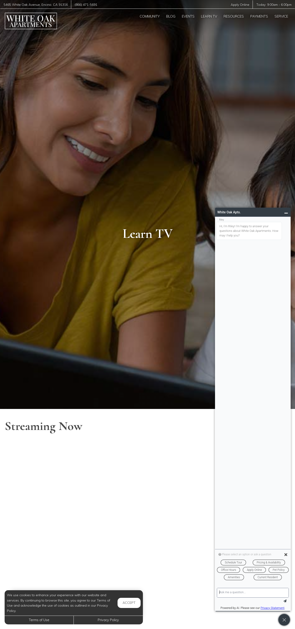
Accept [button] (129, 603)
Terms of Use (39, 620)
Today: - (274, 4)
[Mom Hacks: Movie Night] (50, 525)
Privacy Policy (108, 620)
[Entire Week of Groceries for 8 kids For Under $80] (50, 582)
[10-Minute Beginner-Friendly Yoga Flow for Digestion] (147, 582)
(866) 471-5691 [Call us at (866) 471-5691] (86, 4)
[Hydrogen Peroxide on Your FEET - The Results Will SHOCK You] (147, 525)
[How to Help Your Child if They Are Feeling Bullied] (50, 469)
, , (36, 4)
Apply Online (240, 4)
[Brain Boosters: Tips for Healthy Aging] (147, 469)
